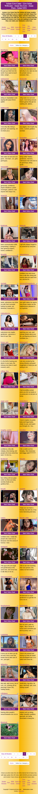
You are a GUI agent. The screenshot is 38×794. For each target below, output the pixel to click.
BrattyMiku (23, 138)
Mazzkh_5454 (24, 518)
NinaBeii (22, 371)
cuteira (3, 518)
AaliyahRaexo (24, 254)
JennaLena (23, 547)
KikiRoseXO (5, 108)
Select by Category (22, 45)
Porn (8, 28)
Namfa (3, 138)
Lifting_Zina (5, 371)
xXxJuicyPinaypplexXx (27, 283)
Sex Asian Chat (28, 28)
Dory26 (3, 489)
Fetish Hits (21, 791)
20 (24, 39)
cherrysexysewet (6, 576)
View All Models (7, 36)
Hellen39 (22, 225)
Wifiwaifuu (4, 664)
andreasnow (5, 79)
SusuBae (23, 430)
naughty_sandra (6, 430)
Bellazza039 (24, 166)
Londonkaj (4, 634)
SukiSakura (23, 634)
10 (12, 39)
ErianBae (23, 195)
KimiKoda (4, 225)
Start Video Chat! (9, 65)
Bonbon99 (23, 79)
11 (16, 39)
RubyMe (22, 459)
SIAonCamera (24, 50)
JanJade (3, 283)
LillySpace (4, 693)
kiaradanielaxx (24, 664)
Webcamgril (24, 342)
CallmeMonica (5, 313)
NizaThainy (4, 50)
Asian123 (4, 195)
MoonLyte (4, 722)
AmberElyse (24, 401)
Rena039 (4, 254)
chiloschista (24, 313)
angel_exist (4, 401)
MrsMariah (4, 459)
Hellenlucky (23, 605)
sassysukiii (4, 166)
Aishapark (4, 547)
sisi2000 (22, 489)
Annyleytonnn (5, 605)
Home (11, 45)
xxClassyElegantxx (26, 576)
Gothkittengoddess (26, 693)
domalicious (24, 108)
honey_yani (4, 342)
